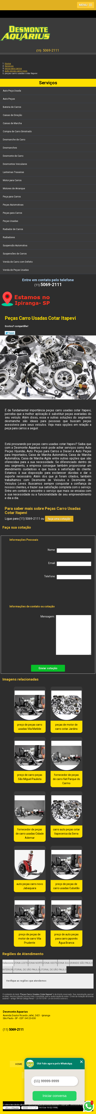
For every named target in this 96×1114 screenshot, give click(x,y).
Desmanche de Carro (14, 139)
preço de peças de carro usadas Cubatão (66, 886)
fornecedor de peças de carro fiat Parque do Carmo (66, 779)
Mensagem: (66, 635)
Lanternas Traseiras (14, 172)
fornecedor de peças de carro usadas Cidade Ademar (30, 833)
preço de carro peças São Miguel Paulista (29, 777)
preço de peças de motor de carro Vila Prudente (29, 938)
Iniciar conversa (54, 1096)
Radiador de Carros (13, 229)
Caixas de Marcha (12, 123)
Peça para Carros (12, 196)
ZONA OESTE (50, 962)
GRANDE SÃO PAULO (81, 962)
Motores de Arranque (14, 188)
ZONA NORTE (35, 962)
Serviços (48, 82)
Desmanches (10, 147)
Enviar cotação (48, 668)
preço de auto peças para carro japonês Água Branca (66, 938)
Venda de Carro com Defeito (18, 262)
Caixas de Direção (13, 115)
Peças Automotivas (13, 204)
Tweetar (10, 333)
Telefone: (67, 577)
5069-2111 (51, 50)
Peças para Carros (13, 213)
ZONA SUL (63, 962)
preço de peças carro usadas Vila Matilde (29, 726)
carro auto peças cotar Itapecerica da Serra (66, 831)
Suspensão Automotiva (15, 245)
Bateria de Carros (12, 107)
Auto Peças (9, 99)
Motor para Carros (12, 180)
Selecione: (8, 962)
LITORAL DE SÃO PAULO (26, 969)
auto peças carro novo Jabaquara (29, 886)
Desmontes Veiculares (15, 164)
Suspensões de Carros (15, 253)
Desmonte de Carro (13, 156)
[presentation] (33, 592)
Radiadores (9, 237)
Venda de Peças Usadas (16, 270)
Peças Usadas (11, 221)
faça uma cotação (59, 518)
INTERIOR (7, 969)
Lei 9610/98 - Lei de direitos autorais (52, 998)
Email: (69, 564)
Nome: (69, 550)
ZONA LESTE (21, 962)
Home (18, 1064)
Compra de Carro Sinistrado (17, 131)
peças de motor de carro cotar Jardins (66, 726)
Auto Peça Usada (12, 90)
